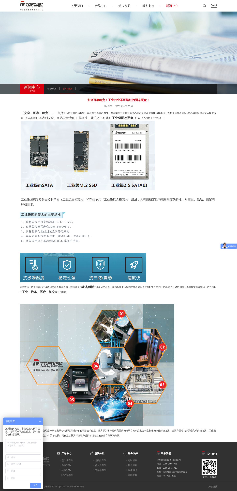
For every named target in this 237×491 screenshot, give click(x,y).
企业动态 (51, 88)
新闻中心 (172, 5)
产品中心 (101, 5)
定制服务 (132, 460)
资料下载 (132, 475)
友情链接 (212, 486)
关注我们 (212, 453)
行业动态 (67, 88)
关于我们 (77, 5)
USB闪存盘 (67, 475)
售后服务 (132, 465)
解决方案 (124, 5)
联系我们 (166, 453)
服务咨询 (132, 470)
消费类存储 (100, 460)
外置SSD (66, 470)
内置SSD (66, 465)
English (214, 5)
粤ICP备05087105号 (75, 486)
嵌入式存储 (67, 460)
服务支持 (148, 5)
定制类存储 (100, 470)
